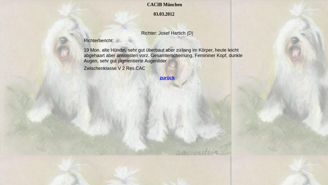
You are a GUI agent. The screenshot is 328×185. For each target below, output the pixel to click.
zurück (167, 77)
